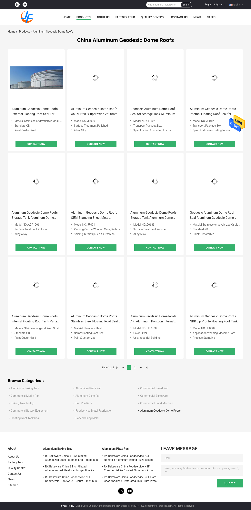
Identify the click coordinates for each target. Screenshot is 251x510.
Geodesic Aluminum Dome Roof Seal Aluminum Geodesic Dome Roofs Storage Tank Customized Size (212, 215)
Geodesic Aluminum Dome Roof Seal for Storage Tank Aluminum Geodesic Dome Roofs (152, 112)
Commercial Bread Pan (154, 388)
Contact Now (36, 143)
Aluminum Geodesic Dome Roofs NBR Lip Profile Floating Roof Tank (213, 318)
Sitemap (13, 485)
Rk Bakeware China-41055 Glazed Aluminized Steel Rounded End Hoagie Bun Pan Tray (71, 458)
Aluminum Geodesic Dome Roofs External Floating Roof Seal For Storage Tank (35, 112)
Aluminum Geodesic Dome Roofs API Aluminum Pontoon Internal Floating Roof (153, 319)
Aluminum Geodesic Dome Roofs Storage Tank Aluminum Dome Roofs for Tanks (35, 215)
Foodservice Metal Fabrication (93, 410)
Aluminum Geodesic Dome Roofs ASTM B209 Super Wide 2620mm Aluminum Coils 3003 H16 (94, 112)
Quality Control (153, 17)
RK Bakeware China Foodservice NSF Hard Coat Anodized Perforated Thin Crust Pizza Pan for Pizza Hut (130, 480)
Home (67, 17)
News (197, 17)
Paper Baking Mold (86, 418)
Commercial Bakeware (154, 395)
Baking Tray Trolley (22, 403)
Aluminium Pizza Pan (88, 388)
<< (123, 367)
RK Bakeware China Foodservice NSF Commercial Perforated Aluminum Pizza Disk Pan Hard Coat (129, 469)
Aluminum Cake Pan (87, 395)
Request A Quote (213, 4)
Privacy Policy (67, 506)
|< (117, 367)
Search (186, 4)
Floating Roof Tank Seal (25, 418)
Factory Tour (125, 17)
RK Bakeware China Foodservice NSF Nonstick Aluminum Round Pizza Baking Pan (129, 458)
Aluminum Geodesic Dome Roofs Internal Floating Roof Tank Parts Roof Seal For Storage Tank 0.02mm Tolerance (35, 319)
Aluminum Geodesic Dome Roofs (160, 410)
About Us (103, 17)
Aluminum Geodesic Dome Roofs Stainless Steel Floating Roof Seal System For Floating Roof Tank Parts (94, 319)
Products (83, 17)
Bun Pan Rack (83, 403)
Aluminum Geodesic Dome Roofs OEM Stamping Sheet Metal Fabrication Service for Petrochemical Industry (94, 215)
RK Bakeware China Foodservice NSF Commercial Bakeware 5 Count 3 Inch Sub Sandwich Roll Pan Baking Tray (71, 480)
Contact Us (179, 17)
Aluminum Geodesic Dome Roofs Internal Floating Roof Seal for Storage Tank (213, 112)
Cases (211, 17)
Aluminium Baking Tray (25, 388)
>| (146, 367)
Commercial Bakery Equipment (29, 410)
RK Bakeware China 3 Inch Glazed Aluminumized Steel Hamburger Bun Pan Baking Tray (70, 469)
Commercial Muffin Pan (25, 395)
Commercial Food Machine (156, 403)
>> (140, 367)
